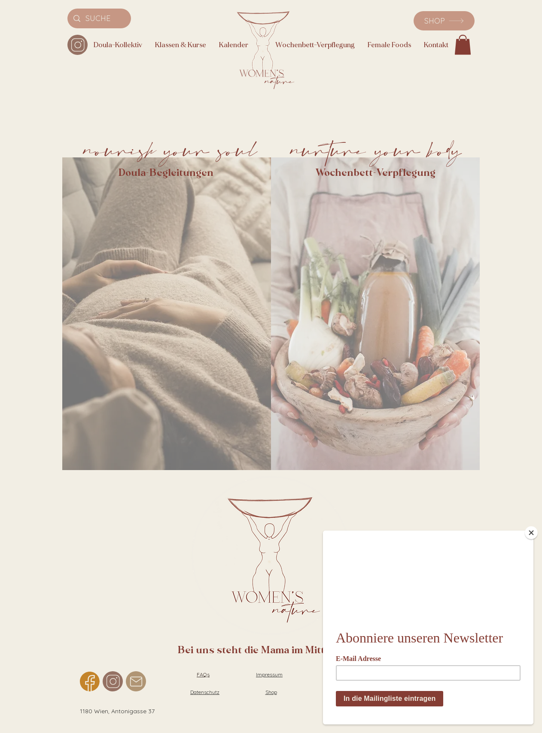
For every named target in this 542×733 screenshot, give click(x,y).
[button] (462, 45)
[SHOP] (444, 20)
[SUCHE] (99, 18)
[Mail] (136, 681)
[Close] (531, 529)
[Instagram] (77, 45)
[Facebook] (89, 681)
